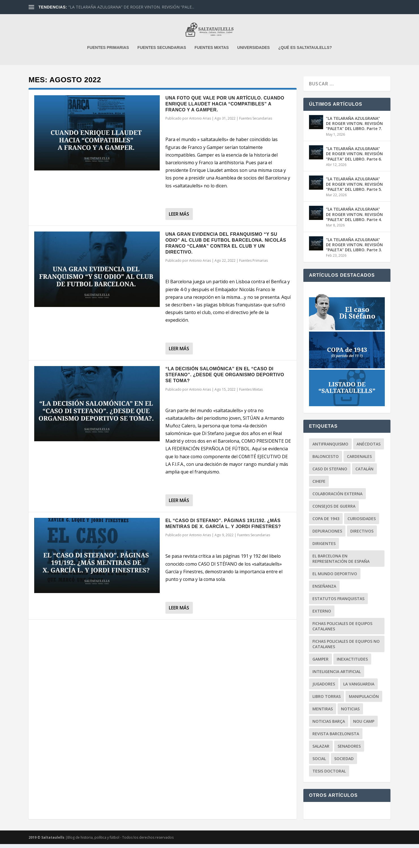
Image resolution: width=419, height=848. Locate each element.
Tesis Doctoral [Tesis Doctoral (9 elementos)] (329, 775)
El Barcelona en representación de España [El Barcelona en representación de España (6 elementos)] (341, 562)
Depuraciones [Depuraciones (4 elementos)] (327, 535)
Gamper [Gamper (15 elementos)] (320, 663)
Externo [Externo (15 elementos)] (321, 615)
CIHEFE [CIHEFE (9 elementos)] (318, 485)
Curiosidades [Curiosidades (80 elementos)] (361, 522)
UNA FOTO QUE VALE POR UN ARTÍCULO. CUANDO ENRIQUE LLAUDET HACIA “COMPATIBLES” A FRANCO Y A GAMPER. (224, 107)
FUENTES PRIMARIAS (108, 51)
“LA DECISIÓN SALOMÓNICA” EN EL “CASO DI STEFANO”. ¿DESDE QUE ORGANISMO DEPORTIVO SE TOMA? (224, 378)
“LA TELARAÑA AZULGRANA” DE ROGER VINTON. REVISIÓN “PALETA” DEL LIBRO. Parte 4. (354, 218)
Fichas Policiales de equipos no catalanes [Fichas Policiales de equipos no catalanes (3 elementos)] (346, 648)
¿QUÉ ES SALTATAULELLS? (305, 51)
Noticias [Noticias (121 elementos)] (350, 712)
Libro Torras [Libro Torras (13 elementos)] (326, 700)
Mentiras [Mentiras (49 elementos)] (322, 712)
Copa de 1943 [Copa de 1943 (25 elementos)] (325, 522)
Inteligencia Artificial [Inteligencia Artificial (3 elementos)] (336, 675)
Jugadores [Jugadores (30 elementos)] (323, 688)
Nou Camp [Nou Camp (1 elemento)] (363, 725)
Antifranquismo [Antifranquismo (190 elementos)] (330, 448)
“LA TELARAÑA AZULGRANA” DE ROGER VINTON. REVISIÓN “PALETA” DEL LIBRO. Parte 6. (354, 157)
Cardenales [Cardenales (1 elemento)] (359, 460)
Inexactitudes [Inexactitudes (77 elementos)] (352, 663)
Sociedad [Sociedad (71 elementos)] (344, 762)
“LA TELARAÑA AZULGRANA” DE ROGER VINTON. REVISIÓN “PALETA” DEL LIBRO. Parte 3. (354, 248)
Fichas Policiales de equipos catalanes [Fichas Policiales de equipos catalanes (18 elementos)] (342, 630)
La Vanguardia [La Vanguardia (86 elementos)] (358, 688)
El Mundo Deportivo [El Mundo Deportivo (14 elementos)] (334, 577)
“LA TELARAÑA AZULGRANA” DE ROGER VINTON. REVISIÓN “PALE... (131, 7)
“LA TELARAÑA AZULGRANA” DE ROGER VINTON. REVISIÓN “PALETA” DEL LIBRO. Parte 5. (354, 188)
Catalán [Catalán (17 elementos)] (364, 472)
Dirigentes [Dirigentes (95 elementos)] (324, 547)
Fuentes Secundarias (255, 122)
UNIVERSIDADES (253, 51)
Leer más (179, 218)
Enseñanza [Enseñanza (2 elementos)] (324, 590)
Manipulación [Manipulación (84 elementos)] (364, 700)
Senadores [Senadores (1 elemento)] (349, 750)
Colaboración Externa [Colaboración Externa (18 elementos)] (337, 497)
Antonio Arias (200, 122)
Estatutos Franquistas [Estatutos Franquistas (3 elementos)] (338, 602)
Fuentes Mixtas (251, 393)
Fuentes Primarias (253, 264)
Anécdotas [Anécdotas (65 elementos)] (369, 448)
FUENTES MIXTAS (212, 51)
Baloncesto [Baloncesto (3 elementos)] (325, 460)
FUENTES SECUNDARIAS (161, 51)
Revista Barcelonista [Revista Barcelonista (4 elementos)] (335, 737)
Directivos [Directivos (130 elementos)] (361, 535)
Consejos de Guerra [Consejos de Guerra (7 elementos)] (333, 510)
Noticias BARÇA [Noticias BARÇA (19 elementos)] (328, 725)
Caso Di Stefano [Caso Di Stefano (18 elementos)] (329, 472)
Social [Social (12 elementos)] (319, 762)
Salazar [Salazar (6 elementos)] (320, 750)
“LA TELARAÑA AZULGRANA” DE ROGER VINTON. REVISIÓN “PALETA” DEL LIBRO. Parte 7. (354, 127)
